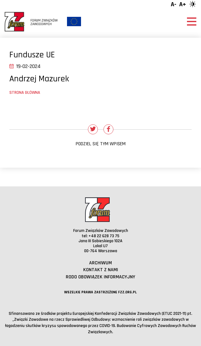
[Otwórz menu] (191, 21)
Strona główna (24, 92)
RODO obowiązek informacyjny (100, 277)
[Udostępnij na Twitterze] (93, 129)
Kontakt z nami (100, 270)
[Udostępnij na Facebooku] (108, 129)
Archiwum (100, 263)
